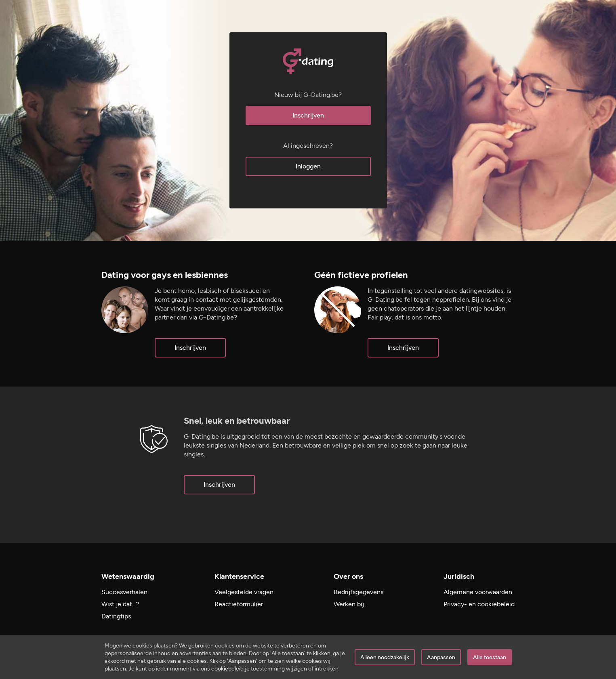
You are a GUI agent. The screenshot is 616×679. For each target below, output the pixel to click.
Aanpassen (441, 657)
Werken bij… (351, 604)
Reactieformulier (238, 604)
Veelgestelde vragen (243, 592)
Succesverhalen (124, 592)
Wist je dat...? (120, 604)
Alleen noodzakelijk (384, 657)
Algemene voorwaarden (478, 592)
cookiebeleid (227, 668)
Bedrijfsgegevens (358, 592)
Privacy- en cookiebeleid (479, 604)
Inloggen (308, 166)
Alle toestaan (489, 657)
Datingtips (116, 616)
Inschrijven (308, 115)
